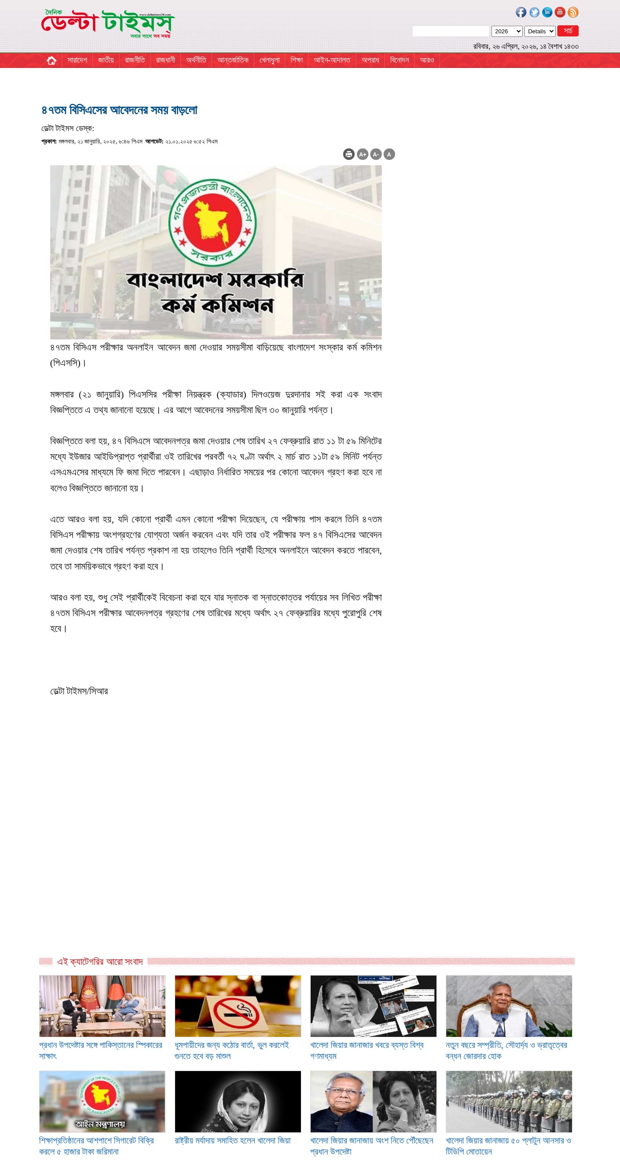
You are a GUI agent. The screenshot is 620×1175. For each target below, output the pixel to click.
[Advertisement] (218, 859)
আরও (427, 60)
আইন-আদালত (332, 60)
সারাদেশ (77, 60)
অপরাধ (370, 60)
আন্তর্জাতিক (232, 60)
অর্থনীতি (196, 60)
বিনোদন (399, 60)
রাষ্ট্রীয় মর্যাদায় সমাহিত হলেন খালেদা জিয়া (233, 1140)
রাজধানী (165, 60)
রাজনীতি (135, 60)
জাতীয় (106, 60)
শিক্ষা (297, 60)
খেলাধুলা (270, 60)
